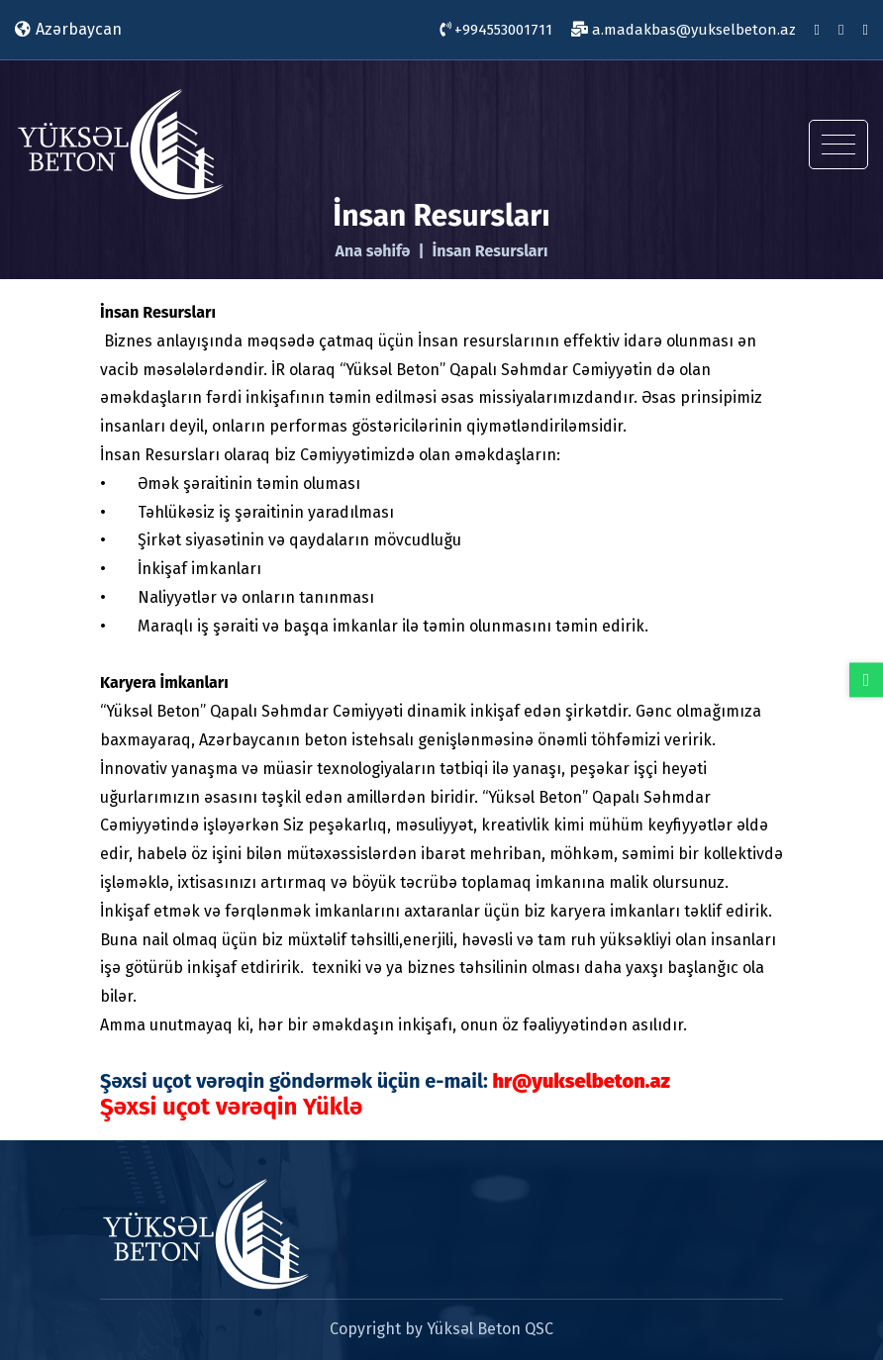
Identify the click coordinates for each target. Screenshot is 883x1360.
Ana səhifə (372, 251)
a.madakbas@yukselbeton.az (683, 30)
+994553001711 (496, 30)
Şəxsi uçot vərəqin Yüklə (231, 1106)
